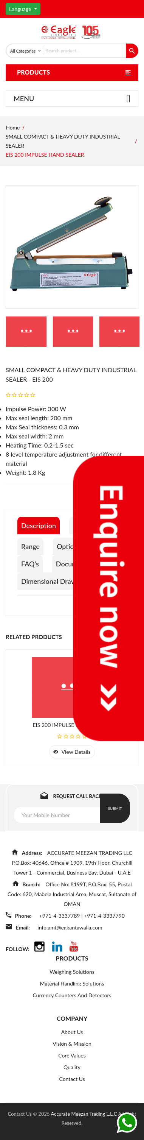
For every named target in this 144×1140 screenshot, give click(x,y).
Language (21, 9)
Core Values (71, 1055)
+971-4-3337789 (60, 915)
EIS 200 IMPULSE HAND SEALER (72, 725)
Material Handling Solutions (72, 983)
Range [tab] (30, 546)
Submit (115, 808)
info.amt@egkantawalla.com (69, 927)
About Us (72, 1032)
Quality (72, 1067)
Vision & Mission (72, 1043)
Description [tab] (38, 525)
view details (71, 752)
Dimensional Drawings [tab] (54, 581)
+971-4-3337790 (104, 915)
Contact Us (72, 1079)
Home (13, 127)
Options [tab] (69, 546)
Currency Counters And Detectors (72, 995)
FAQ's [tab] (30, 564)
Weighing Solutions (72, 971)
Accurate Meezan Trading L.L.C (84, 1114)
